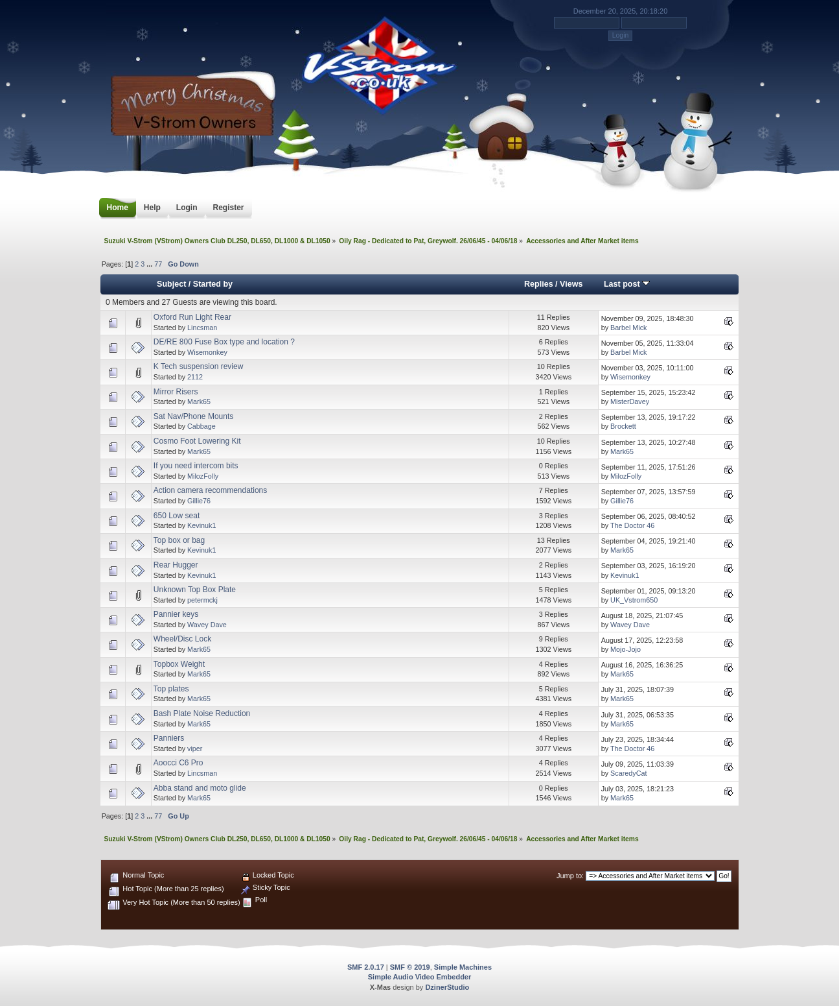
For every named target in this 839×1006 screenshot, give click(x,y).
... (150, 264)
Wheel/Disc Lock (182, 638)
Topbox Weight (179, 664)
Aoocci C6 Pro (178, 762)
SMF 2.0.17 (365, 967)
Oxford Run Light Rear (192, 317)
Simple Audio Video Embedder (420, 977)
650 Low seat (177, 515)
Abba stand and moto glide (200, 788)
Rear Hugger (176, 564)
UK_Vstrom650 (634, 600)
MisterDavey (629, 401)
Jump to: (570, 876)
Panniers (169, 738)
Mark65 (199, 401)
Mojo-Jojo (625, 649)
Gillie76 (199, 501)
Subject (171, 284)
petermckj (202, 600)
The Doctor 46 (632, 525)
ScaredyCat (628, 773)
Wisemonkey (207, 352)
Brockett (623, 426)
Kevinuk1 (201, 525)
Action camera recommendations (210, 490)
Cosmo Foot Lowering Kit (197, 441)
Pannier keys (176, 614)
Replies (538, 284)
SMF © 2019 (410, 967)
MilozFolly (202, 476)
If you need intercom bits (196, 465)
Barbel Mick (628, 327)
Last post (627, 284)
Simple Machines (463, 967)
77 (158, 264)
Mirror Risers (176, 391)
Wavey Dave (207, 625)
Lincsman (202, 327)
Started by (213, 284)
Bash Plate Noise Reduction (202, 713)
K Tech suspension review (199, 366)
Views (571, 284)
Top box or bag (179, 540)
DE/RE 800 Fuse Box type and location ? (224, 341)
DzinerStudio (447, 987)
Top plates (171, 688)
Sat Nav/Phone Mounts (193, 416)
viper (194, 748)
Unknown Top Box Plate (195, 589)
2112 (195, 377)
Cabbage (201, 426)
